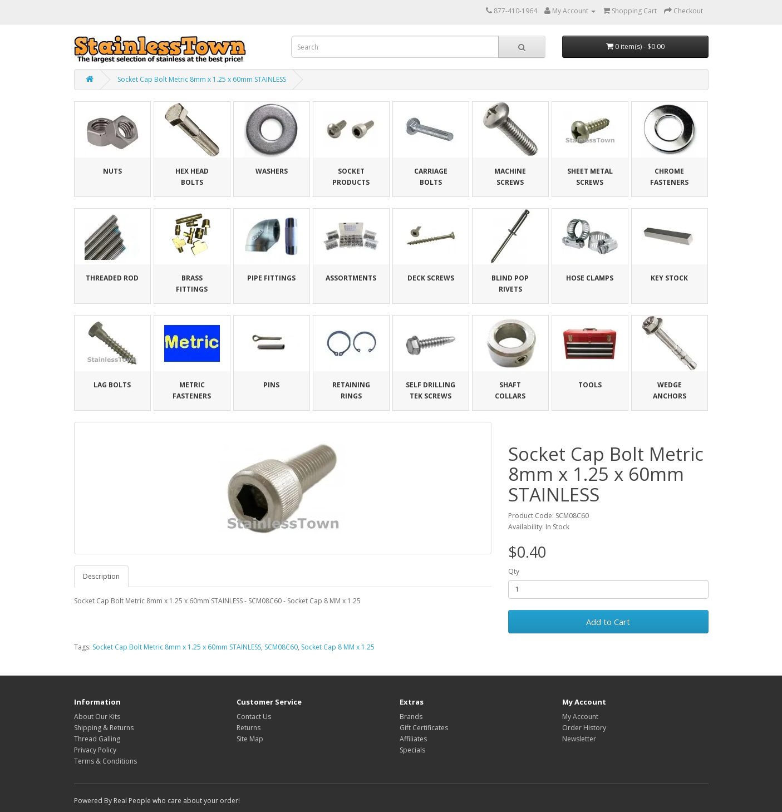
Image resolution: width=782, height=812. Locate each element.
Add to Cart (608, 621)
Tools (590, 385)
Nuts (112, 171)
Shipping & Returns (104, 727)
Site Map (250, 739)
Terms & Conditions (105, 761)
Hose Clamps (589, 278)
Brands (411, 716)
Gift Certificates (424, 727)
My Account (580, 716)
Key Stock (669, 278)
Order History (584, 727)
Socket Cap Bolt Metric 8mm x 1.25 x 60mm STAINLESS (201, 79)
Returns (248, 727)
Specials (412, 750)
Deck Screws (430, 278)
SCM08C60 (281, 647)
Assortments (351, 278)
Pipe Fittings (271, 278)
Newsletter (579, 739)
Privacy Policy (95, 750)
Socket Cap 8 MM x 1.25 (338, 647)
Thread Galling (97, 739)
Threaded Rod (112, 278)
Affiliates (413, 739)
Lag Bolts (112, 385)
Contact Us (254, 716)
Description (101, 576)
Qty (513, 571)
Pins (271, 385)
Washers (271, 171)
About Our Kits (97, 716)
